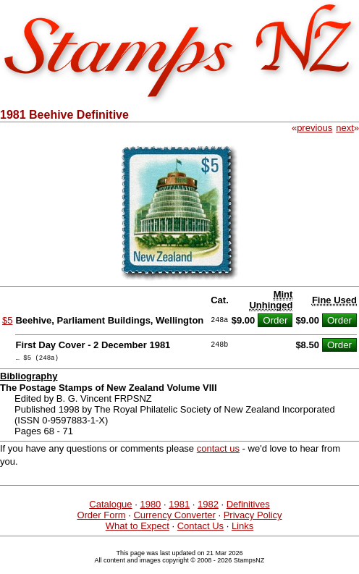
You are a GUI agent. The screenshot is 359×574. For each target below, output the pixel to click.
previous (314, 127)
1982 (208, 506)
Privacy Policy (253, 517)
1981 (179, 506)
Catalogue (110, 506)
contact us (218, 450)
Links (242, 528)
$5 (7, 320)
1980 (150, 506)
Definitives (248, 506)
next (345, 127)
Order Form (101, 517)
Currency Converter (174, 517)
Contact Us (200, 528)
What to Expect (137, 528)
